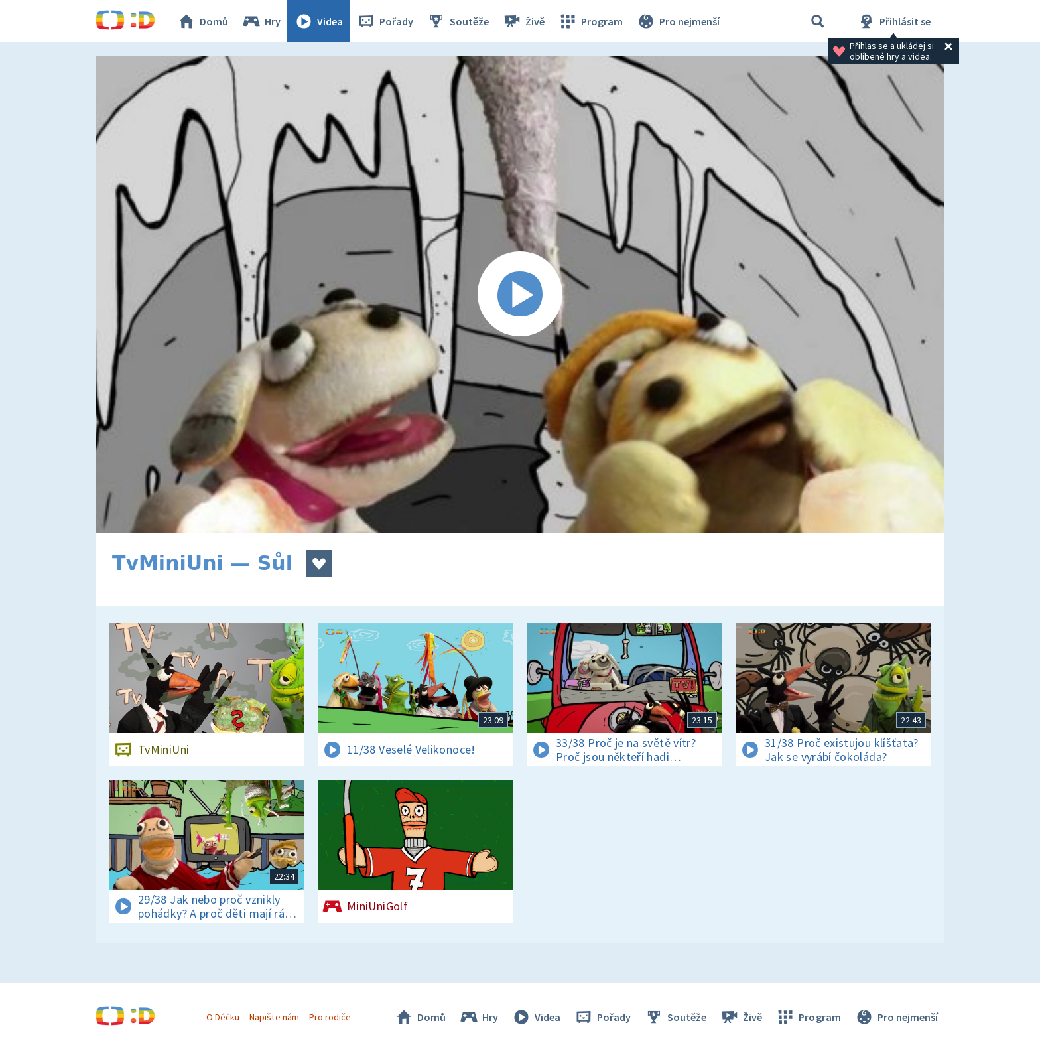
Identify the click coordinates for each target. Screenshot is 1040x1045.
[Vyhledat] (818, 21)
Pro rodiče (330, 1017)
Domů (202, 21)
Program (590, 21)
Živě (523, 21)
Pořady (384, 21)
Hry (261, 21)
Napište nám (273, 1017)
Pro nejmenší (678, 21)
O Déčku (222, 1017)
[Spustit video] (520, 294)
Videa (318, 21)
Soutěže (457, 21)
